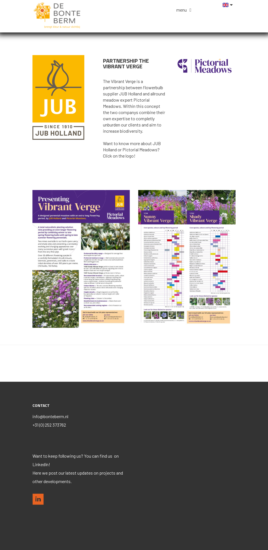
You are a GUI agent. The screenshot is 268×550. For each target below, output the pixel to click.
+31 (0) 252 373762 (49, 424)
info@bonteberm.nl (50, 416)
